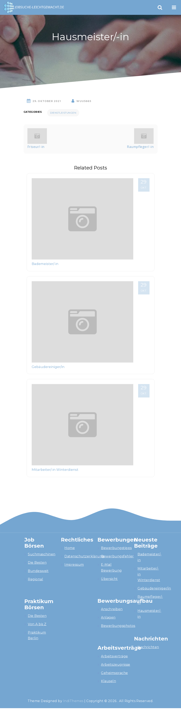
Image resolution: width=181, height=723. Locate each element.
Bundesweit (38, 571)
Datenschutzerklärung (84, 556)
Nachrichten (148, 647)
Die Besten (37, 563)
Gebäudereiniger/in (48, 367)
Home (69, 548)
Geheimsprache (114, 673)
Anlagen (108, 617)
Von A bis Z (37, 624)
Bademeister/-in (45, 264)
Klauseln (108, 681)
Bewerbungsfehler (117, 556)
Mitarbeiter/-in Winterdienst (55, 470)
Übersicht (109, 579)
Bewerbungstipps (116, 548)
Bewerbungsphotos (118, 626)
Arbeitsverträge (114, 656)
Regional (35, 579)
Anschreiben (111, 609)
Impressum (74, 565)
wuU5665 (83, 101)
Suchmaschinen (41, 554)
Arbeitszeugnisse (115, 665)
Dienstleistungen (63, 112)
